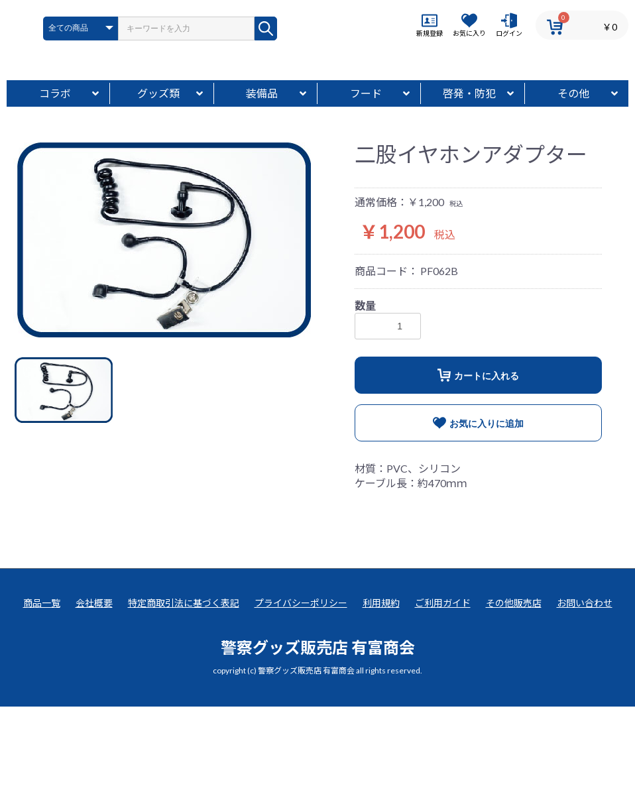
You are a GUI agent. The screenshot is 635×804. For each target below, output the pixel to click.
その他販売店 (514, 700)
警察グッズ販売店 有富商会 (318, 744)
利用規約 (381, 700)
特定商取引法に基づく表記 (183, 700)
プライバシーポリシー (301, 700)
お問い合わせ (584, 700)
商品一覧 (41, 700)
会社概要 (94, 700)
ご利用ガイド (443, 700)
